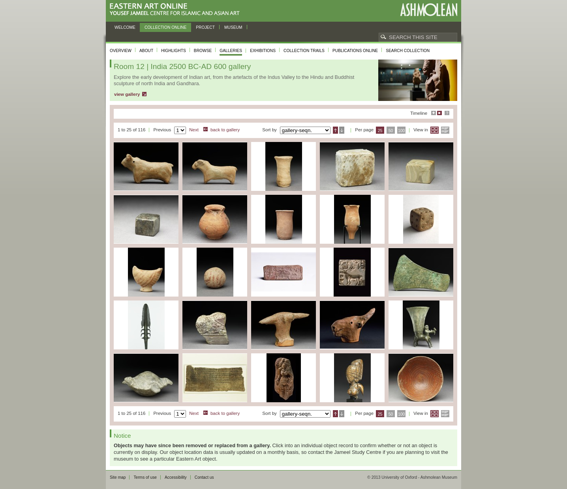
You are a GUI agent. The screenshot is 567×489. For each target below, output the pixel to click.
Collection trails (304, 51)
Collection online (165, 27)
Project (205, 27)
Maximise (433, 113)
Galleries (231, 51)
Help (447, 113)
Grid (434, 130)
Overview (120, 51)
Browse (203, 51)
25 (380, 131)
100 (401, 131)
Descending (341, 130)
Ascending (335, 130)
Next (194, 129)
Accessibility (176, 477)
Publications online (355, 51)
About (146, 51)
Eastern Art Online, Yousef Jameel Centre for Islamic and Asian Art (177, 9)
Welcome (125, 27)
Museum (233, 27)
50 (391, 131)
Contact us (204, 477)
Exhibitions (263, 51)
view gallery (127, 94)
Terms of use (145, 477)
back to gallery (225, 129)
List (445, 130)
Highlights (173, 51)
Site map (118, 477)
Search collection (408, 51)
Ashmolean (428, 9)
